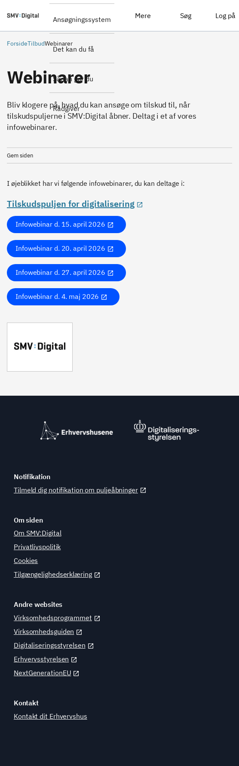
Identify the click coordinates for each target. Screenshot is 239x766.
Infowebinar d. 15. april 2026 (64, 224)
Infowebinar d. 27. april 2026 (64, 272)
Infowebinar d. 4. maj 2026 (61, 296)
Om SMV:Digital (37, 533)
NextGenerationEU (47, 672)
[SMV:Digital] (24, 15)
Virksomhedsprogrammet (57, 617)
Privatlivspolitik (37, 546)
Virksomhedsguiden (48, 631)
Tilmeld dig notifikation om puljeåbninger (80, 490)
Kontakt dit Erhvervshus (50, 716)
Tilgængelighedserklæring (57, 574)
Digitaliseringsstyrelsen (54, 645)
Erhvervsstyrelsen (45, 659)
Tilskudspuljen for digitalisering (75, 203)
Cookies (26, 560)
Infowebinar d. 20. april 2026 (64, 248)
